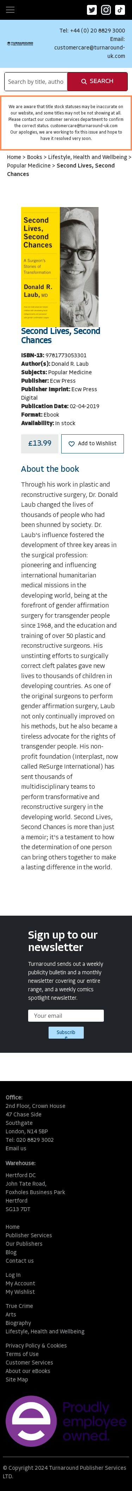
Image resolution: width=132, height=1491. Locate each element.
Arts (11, 1315)
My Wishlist (20, 1292)
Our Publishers (24, 1244)
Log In (13, 1275)
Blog (11, 1253)
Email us (16, 1149)
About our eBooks (28, 1371)
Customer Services (29, 1363)
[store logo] (20, 44)
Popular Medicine (29, 166)
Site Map (17, 1380)
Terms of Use (22, 1354)
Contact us (20, 1261)
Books (35, 157)
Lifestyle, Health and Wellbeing (88, 157)
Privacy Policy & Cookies (36, 1346)
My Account (20, 1284)
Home (15, 157)
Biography (18, 1323)
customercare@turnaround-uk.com (84, 126)
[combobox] (36, 81)
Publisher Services (29, 1236)
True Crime (19, 1306)
